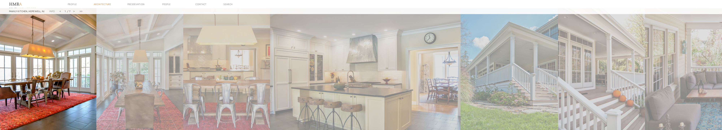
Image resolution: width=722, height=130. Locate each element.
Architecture (102, 4)
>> (81, 11)
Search (227, 4)
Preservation (136, 4)
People (166, 4)
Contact (200, 4)
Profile (72, 4)
